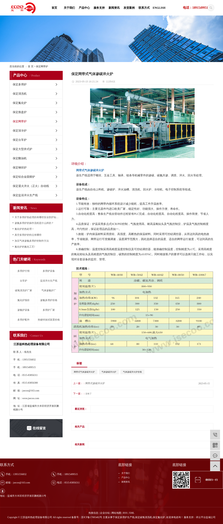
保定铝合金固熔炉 (24, 176)
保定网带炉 (42, 66)
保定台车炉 (20, 139)
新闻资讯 (114, 7)
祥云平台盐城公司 (206, 517)
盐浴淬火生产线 (48, 280)
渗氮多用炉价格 (48, 300)
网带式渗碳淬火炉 (95, 383)
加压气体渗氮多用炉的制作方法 (32, 241)
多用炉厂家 (49, 310)
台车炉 (23, 280)
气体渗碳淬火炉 (109, 372)
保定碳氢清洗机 (143, 517)
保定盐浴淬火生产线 (25, 195)
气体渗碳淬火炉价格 (132, 372)
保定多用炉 (20, 84)
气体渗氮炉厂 (48, 290)
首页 (54, 7)
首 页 (30, 66)
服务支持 (99, 7)
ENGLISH (159, 7)
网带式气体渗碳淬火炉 (84, 372)
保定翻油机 (20, 158)
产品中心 (84, 7)
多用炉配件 (23, 319)
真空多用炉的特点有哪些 (28, 235)
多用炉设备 (49, 271)
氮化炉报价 (23, 300)
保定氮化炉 (20, 102)
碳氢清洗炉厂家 (23, 290)
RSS (125, 513)
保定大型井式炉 (22, 149)
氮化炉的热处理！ (24, 229)
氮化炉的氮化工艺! (25, 246)
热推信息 (93, 513)
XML (131, 513)
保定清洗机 (20, 93)
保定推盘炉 (20, 112)
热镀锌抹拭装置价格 (49, 319)
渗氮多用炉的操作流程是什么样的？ (34, 223)
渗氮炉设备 (23, 310)
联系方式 (144, 7)
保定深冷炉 (20, 130)
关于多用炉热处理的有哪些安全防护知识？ (37, 217)
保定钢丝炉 (20, 167)
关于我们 (69, 7)
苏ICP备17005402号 (91, 517)
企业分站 (105, 513)
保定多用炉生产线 (124, 517)
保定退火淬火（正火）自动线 (31, 185)
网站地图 (116, 513)
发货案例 (129, 7)
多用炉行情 (23, 271)
